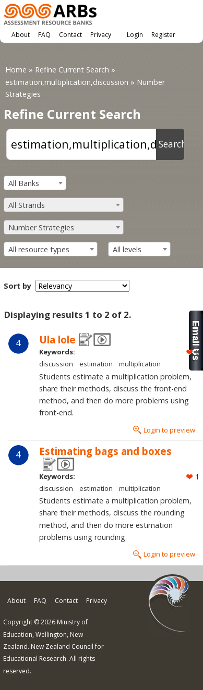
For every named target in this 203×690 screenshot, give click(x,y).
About (20, 34)
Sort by (17, 286)
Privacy (100, 34)
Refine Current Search (72, 70)
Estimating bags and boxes (105, 451)
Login (135, 34)
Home (16, 70)
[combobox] (35, 183)
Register (163, 34)
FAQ (44, 34)
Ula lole (57, 339)
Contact (70, 34)
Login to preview (169, 430)
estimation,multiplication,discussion (66, 82)
